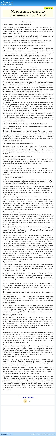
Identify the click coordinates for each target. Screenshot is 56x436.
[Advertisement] (28, 418)
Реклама (48, 8)
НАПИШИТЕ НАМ (7, 434)
